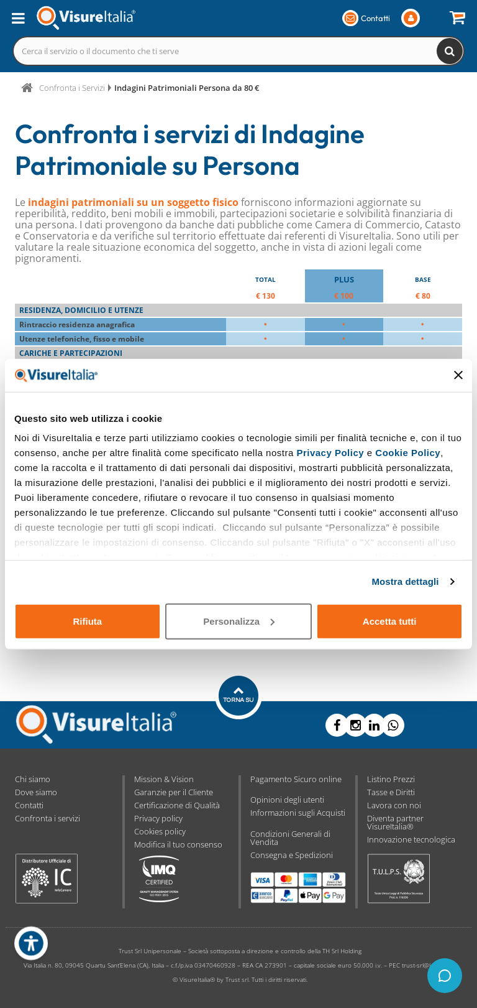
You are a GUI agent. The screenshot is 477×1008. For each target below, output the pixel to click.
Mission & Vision (164, 779)
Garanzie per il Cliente (173, 792)
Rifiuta (87, 620)
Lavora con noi (394, 805)
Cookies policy (160, 831)
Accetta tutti (390, 620)
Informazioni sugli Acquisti (297, 812)
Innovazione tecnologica (411, 839)
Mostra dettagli (404, 581)
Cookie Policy (407, 452)
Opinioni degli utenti (287, 799)
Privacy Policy (330, 452)
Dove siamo (36, 792)
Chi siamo (32, 779)
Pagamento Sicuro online (296, 779)
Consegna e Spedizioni (291, 855)
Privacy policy (158, 818)
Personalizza (239, 620)
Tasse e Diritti (391, 792)
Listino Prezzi (391, 779)
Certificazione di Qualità (177, 805)
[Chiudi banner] (458, 375)
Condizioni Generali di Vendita (290, 837)
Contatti (29, 805)
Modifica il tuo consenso (178, 844)
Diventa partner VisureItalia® (395, 822)
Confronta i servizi (47, 818)
